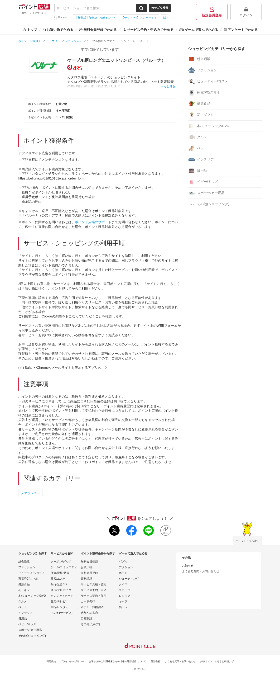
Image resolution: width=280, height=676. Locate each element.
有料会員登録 (89, 573)
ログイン (246, 12)
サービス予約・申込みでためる (148, 30)
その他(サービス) (61, 613)
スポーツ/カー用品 (206, 193)
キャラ (123, 601)
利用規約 (51, 661)
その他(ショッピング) (208, 204)
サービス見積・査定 (93, 584)
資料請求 (86, 578)
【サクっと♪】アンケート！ (139, 17)
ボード (123, 573)
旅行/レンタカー (61, 607)
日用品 (197, 170)
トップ (30, 30)
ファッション (30, 493)
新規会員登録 (212, 12)
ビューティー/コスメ (208, 81)
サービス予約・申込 (93, 590)
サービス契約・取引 (93, 595)
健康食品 (199, 103)
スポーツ (124, 590)
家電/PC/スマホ (204, 92)
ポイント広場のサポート (93, 222)
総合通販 (199, 59)
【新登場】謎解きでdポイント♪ (95, 17)
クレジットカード (62, 595)
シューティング (129, 578)
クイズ (123, 584)
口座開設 (86, 618)
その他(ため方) (90, 624)
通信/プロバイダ (61, 590)
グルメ (197, 137)
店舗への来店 (89, 613)
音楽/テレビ (58, 601)
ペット (197, 148)
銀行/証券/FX (59, 584)
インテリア (201, 159)
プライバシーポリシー (72, 661)
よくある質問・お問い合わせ (200, 571)
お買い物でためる (58, 30)
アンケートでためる (241, 30)
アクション (126, 567)
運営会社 (155, 661)
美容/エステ (58, 578)
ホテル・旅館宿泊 (92, 607)
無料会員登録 (89, 561)
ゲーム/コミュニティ (64, 567)
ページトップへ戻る (247, 540)
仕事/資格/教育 (60, 573)
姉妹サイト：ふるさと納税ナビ (217, 661)
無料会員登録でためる (98, 30)
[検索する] (141, 8)
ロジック (124, 595)
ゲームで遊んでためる (198, 30)
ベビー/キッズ (203, 181)
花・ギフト (201, 114)
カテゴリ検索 (159, 7)
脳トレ (123, 607)
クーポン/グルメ (61, 561)
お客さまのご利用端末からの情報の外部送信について (117, 661)
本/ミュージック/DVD (208, 126)
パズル (123, 561)
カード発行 (88, 601)
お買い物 (86, 567)
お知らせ (187, 565)
